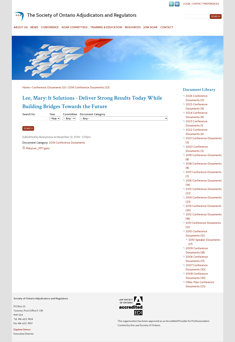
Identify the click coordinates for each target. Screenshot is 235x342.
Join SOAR (150, 27)
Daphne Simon (22, 329)
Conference (50, 27)
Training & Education (106, 27)
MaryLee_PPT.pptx (38, 148)
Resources (133, 27)
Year (52, 114)
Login (186, 3)
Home (26, 87)
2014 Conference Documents (67, 142)
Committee (70, 114)
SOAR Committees (74, 27)
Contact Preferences (205, 3)
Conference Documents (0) (49, 87)
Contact (166, 27)
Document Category (92, 114)
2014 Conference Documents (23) (88, 87)
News (34, 27)
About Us (21, 27)
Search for (28, 114)
